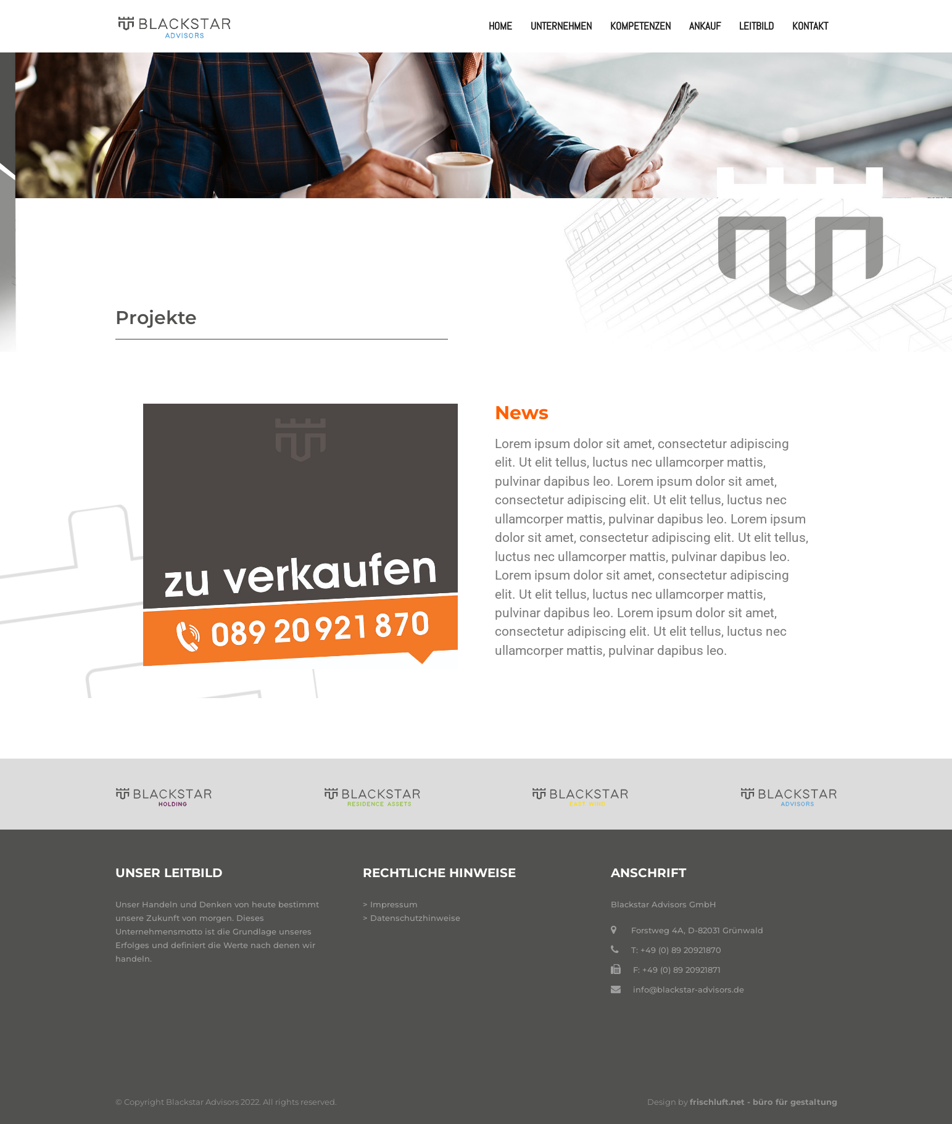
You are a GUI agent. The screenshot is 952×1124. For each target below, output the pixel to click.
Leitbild (756, 26)
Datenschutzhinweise (415, 918)
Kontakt (810, 26)
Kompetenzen (640, 26)
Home (500, 26)
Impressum (394, 904)
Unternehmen (561, 26)
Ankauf (705, 26)
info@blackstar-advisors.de (688, 989)
